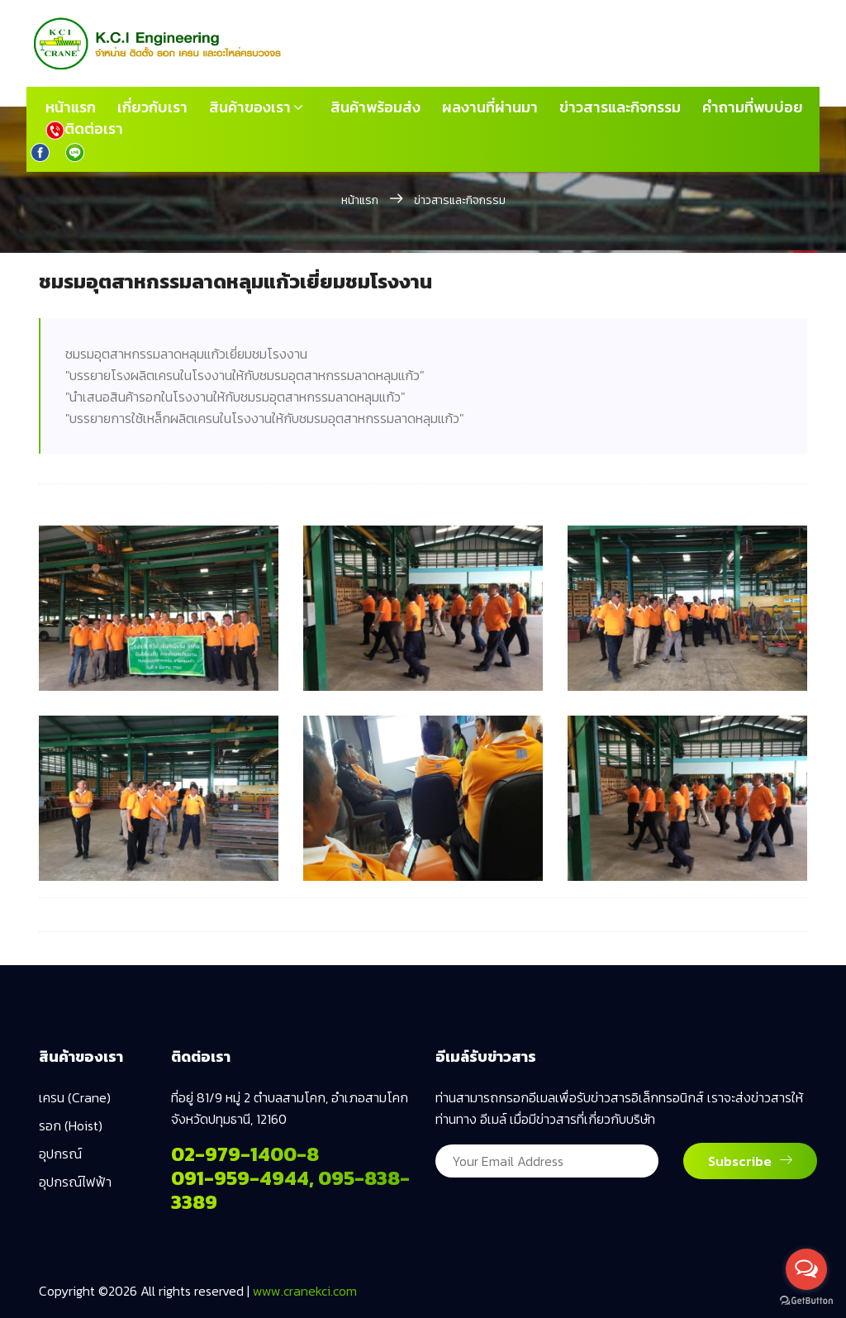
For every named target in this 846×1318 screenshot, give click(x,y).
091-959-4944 (240, 1177)
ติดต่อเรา (84, 129)
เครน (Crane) (75, 1097)
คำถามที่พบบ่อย (752, 107)
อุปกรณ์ (60, 1153)
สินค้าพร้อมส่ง (375, 107)
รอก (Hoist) (70, 1125)
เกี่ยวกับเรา (152, 107)
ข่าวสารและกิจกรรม (620, 107)
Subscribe (750, 1161)
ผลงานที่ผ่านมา (490, 107)
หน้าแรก (70, 107)
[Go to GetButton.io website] (806, 1301)
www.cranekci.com (305, 1291)
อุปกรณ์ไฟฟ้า (75, 1182)
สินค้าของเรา (250, 107)
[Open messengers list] (806, 1269)
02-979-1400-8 (245, 1154)
